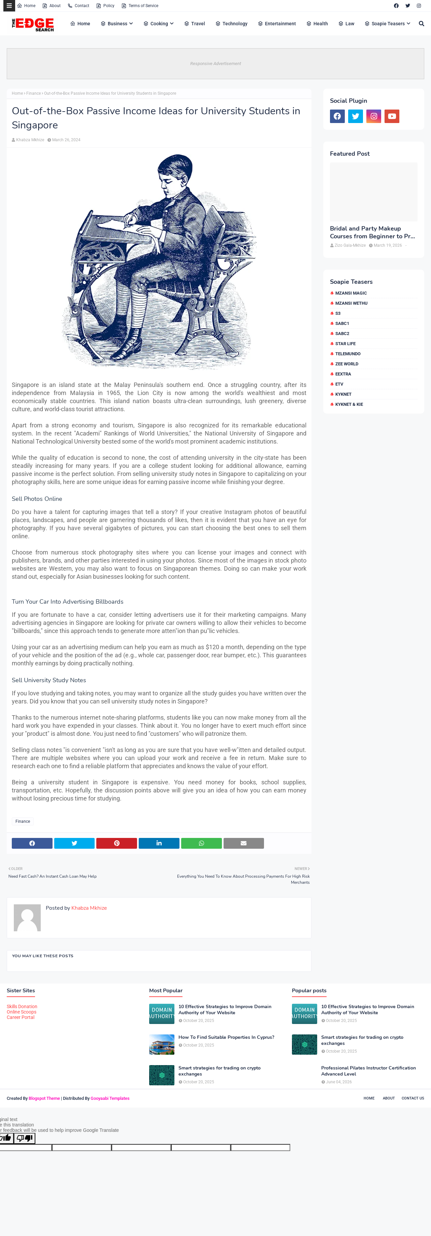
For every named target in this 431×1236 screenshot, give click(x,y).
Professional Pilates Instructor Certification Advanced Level (368, 1071)
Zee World (346, 363)
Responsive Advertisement (215, 63)
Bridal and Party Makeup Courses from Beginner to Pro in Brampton (372, 233)
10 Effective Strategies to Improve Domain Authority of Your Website (224, 1010)
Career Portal (20, 1017)
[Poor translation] (24, 1138)
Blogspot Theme (44, 1098)
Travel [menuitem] (194, 23)
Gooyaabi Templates (110, 1098)
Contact (78, 5)
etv (339, 384)
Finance (33, 93)
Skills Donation (22, 1006)
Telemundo (348, 353)
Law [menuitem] (346, 23)
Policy (105, 5)
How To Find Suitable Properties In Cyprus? (226, 1037)
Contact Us (413, 1098)
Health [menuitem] (317, 23)
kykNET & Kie (349, 404)
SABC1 (342, 323)
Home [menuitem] (80, 23)
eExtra (343, 373)
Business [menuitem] (113, 23)
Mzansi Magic (351, 293)
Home (26, 5)
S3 (337, 313)
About (51, 5)
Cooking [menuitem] (155, 23)
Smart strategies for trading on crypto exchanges (219, 1071)
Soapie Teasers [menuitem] (384, 23)
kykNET (343, 394)
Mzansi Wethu (351, 303)
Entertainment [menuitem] (277, 23)
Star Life (345, 343)
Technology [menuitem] (231, 23)
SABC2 (342, 333)
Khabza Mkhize (30, 140)
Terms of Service (139, 5)
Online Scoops (21, 1012)
